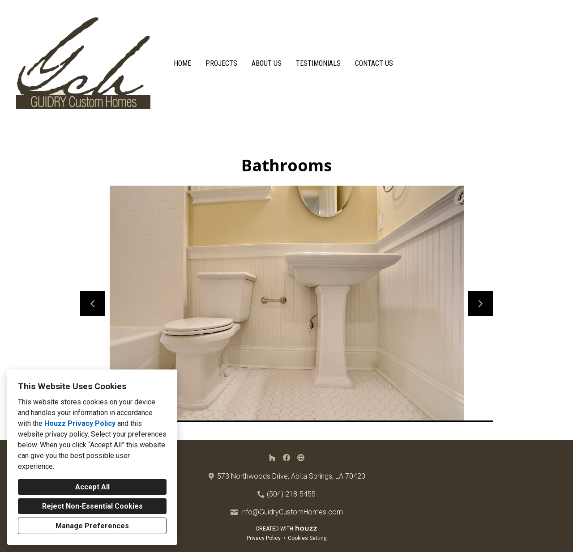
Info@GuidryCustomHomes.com (291, 512)
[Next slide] (480, 303)
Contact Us (374, 63)
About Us (267, 63)
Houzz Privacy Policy (79, 423)
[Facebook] (286, 457)
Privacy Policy (264, 538)
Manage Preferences (92, 526)
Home (182, 63)
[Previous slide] (92, 303)
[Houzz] (272, 457)
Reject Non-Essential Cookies (92, 506)
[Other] (301, 457)
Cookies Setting (307, 538)
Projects (221, 63)
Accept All (92, 487)
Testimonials (318, 63)
